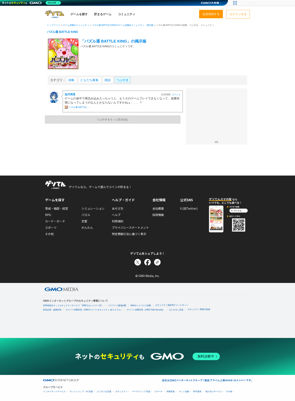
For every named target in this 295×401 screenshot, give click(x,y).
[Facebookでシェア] (147, 262)
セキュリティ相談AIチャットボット (171, 305)
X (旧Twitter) (188, 208)
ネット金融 (184, 391)
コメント (176, 94)
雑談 (107, 80)
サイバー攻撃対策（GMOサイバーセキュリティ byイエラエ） (94, 310)
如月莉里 (70, 94)
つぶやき (122, 80)
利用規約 (117, 221)
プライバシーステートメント (130, 227)
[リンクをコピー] (157, 262)
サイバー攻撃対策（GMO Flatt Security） (146, 310)
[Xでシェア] (137, 262)
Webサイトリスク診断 (140, 305)
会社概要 (158, 208)
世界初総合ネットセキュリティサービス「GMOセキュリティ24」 (73, 305)
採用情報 (158, 215)
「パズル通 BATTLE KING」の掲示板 (113, 41)
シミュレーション (93, 208)
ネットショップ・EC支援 (81, 391)
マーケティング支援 (141, 391)
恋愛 (84, 221)
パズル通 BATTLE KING (62, 31)
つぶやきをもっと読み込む (113, 119)
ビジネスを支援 (104, 391)
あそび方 (117, 208)
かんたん (87, 227)
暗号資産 (197, 391)
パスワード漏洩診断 (117, 305)
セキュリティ (121, 391)
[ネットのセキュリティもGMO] (31, 3)
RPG (48, 215)
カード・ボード (55, 221)
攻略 (71, 80)
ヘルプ (116, 215)
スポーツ (51, 227)
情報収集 (171, 391)
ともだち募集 (89, 80)
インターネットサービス (54, 391)
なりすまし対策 (176, 310)
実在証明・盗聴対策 (52, 310)
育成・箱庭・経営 (56, 208)
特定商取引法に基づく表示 (129, 234)
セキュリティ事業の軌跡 (199, 309)
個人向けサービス (213, 391)
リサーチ (158, 391)
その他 (49, 234)
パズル (86, 215)
